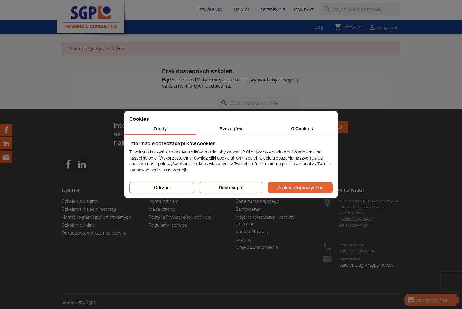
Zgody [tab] (160, 128)
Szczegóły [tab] (230, 128)
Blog (319, 27)
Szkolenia (210, 10)
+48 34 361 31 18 (350, 251)
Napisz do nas (427, 300)
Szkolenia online (78, 225)
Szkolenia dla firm (80, 201)
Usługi (241, 10)
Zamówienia (248, 209)
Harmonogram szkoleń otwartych (96, 217)
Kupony (243, 239)
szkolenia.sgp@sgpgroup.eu (366, 265)
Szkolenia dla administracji (89, 209)
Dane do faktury (252, 231)
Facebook (68, 176)
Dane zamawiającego (257, 201)
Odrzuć (161, 187)
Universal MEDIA (73, 302)
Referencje (272, 10)
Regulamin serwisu (168, 225)
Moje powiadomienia (257, 247)
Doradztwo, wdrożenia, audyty (94, 233)
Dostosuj (231, 187)
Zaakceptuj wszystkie (300, 187)
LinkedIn (82, 164)
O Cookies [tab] (302, 128)
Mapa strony (162, 209)
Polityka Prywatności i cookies (180, 217)
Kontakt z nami (164, 201)
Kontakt (304, 10)
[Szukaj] (360, 9)
